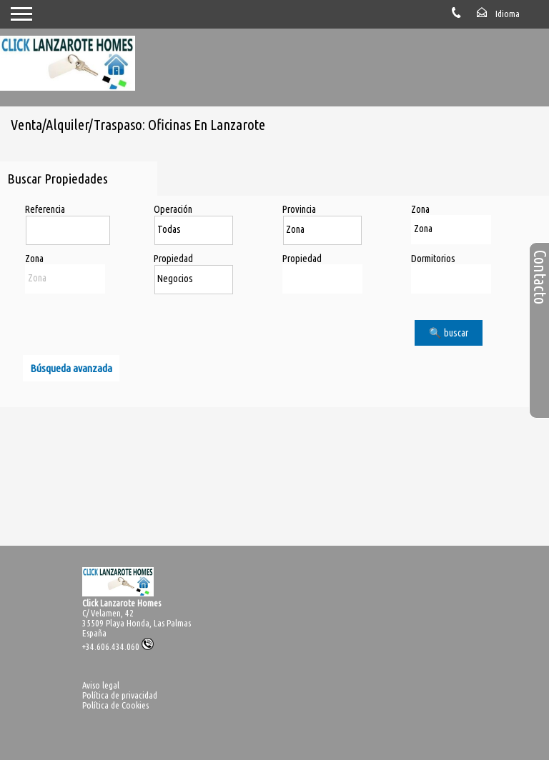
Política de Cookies (115, 705)
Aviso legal (100, 685)
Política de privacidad (119, 695)
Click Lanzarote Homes (121, 603)
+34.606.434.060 (118, 646)
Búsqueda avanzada (71, 368)
